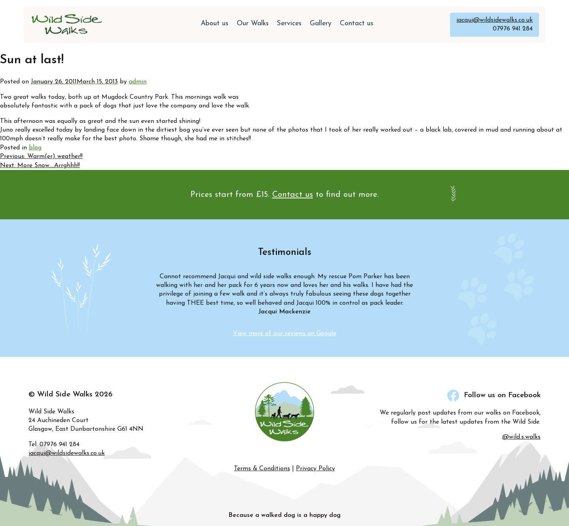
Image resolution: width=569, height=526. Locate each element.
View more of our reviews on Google (284, 333)
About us (214, 23)
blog (35, 148)
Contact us (356, 23)
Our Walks (253, 23)
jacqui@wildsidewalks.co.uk (494, 20)
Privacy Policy (315, 469)
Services (289, 23)
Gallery (321, 23)
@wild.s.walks (521, 437)
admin (138, 82)
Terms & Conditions (262, 469)
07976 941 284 (513, 29)
